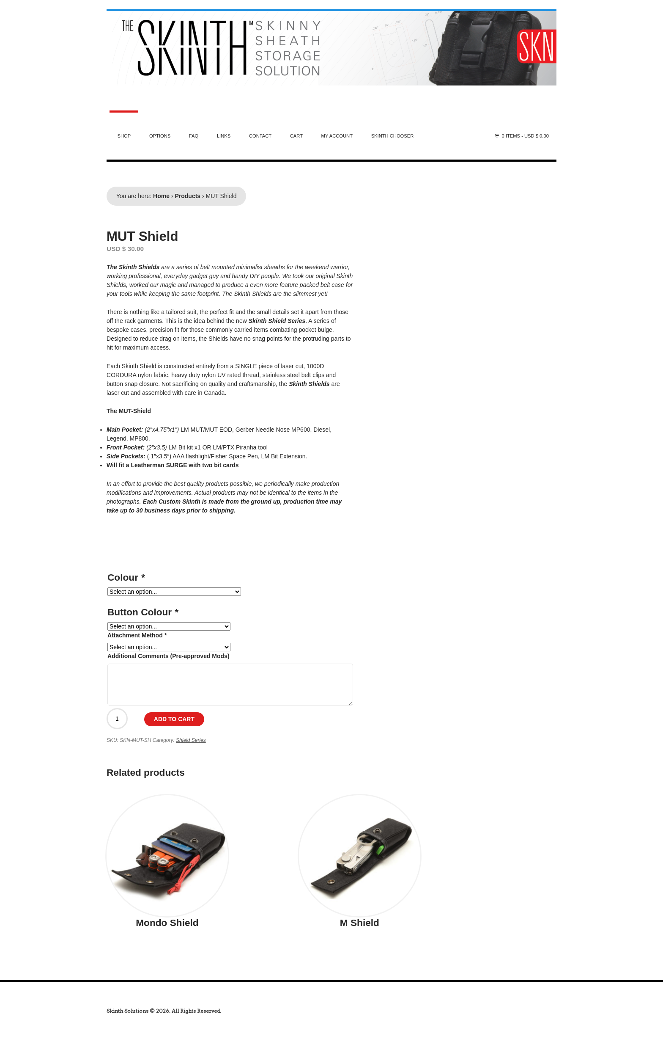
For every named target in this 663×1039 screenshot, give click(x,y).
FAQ (193, 135)
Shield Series (191, 740)
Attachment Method (137, 635)
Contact (260, 135)
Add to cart (174, 719)
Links (223, 135)
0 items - (525, 135)
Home (161, 196)
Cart (296, 135)
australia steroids (32, 4)
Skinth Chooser (392, 135)
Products (187, 196)
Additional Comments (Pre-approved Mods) (168, 656)
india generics (31, 1001)
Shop (124, 135)
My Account (337, 135)
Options (159, 135)
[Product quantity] (117, 718)
